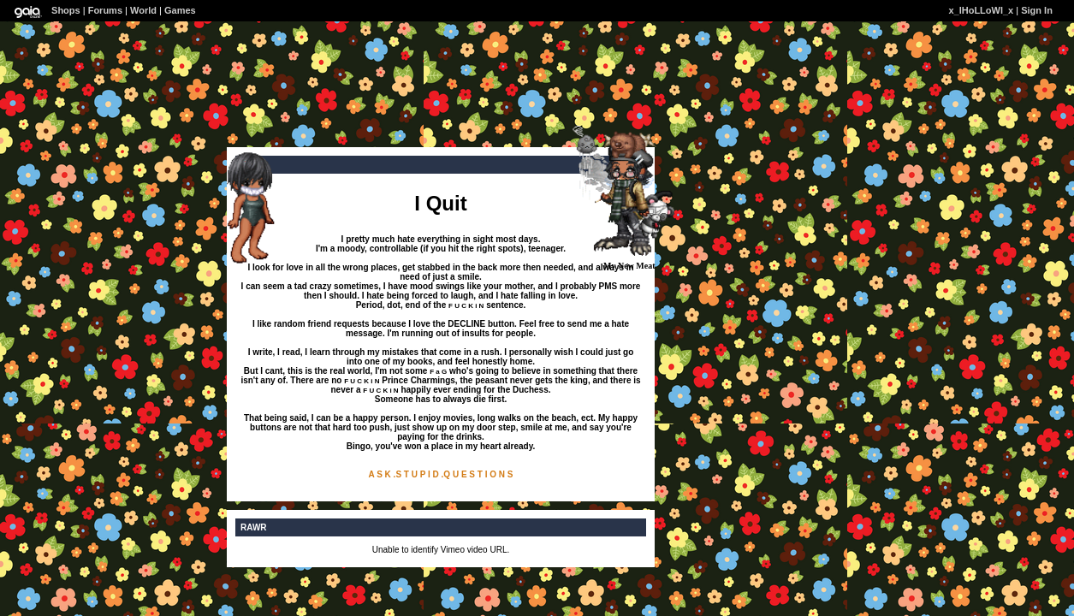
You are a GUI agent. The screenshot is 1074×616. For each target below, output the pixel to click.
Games (180, 10)
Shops (65, 10)
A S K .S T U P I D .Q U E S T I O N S (441, 474)
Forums (105, 10)
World (143, 10)
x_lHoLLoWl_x (980, 10)
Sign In (1037, 10)
